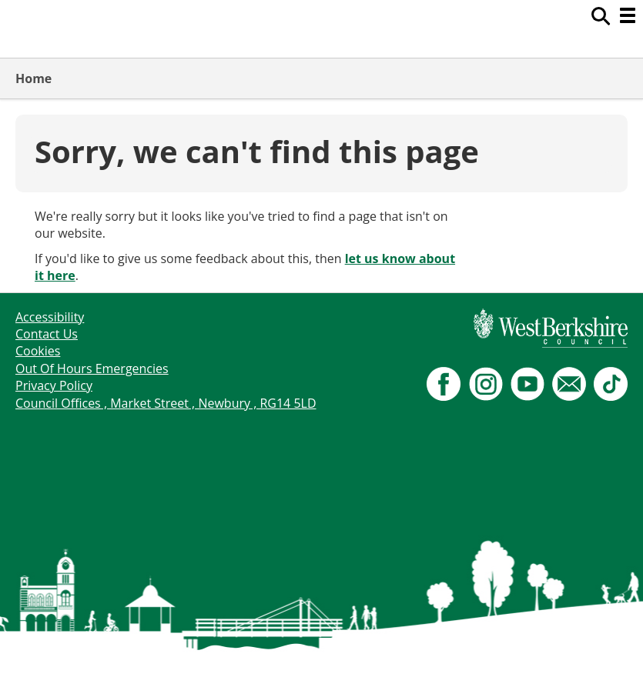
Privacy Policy (53, 385)
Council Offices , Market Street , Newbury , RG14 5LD (165, 403)
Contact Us (46, 333)
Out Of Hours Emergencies (92, 368)
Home (33, 78)
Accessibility (49, 316)
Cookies (37, 350)
